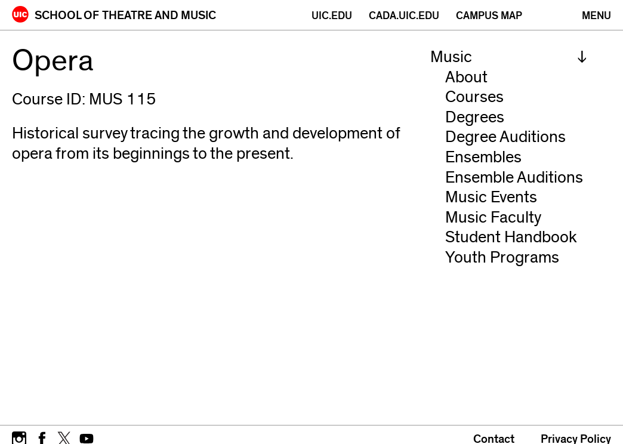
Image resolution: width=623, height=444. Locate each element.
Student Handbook (511, 237)
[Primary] (596, 16)
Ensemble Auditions (514, 177)
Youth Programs (502, 257)
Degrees (474, 117)
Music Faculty (493, 217)
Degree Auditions (505, 137)
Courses (474, 97)
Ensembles (483, 157)
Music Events (491, 197)
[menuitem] (508, 57)
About (466, 77)
